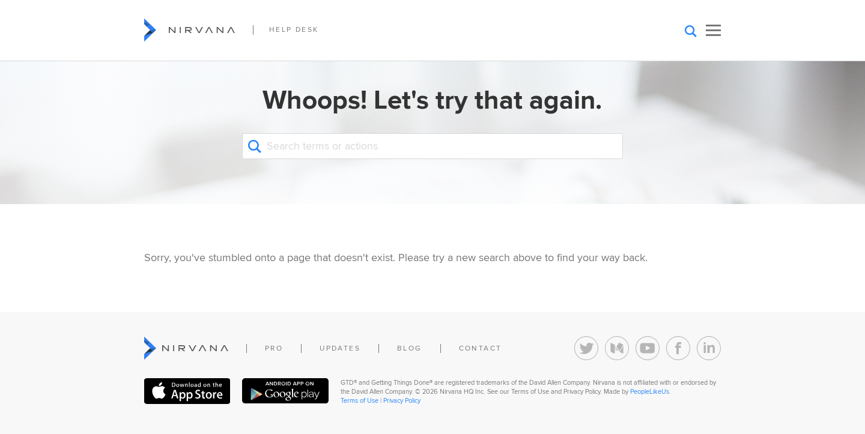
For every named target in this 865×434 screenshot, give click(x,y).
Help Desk (294, 29)
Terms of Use (359, 401)
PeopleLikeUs (649, 392)
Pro (274, 348)
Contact (480, 348)
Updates (340, 348)
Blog (409, 348)
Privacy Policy (401, 401)
